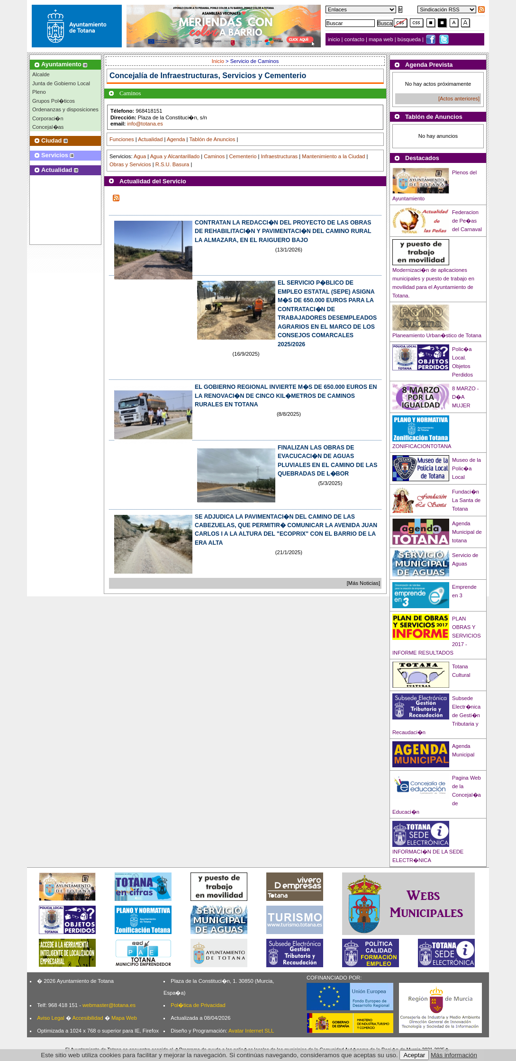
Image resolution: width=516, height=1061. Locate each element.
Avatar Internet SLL (251, 1031)
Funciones (121, 139)
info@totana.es (145, 123)
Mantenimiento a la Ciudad (333, 156)
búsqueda (410, 39)
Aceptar (414, 1055)
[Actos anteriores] (459, 98)
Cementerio (243, 156)
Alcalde (41, 74)
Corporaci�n (47, 118)
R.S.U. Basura (172, 164)
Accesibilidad (87, 1018)
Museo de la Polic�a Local (466, 468)
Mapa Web (124, 1018)
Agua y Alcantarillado (174, 156)
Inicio (219, 61)
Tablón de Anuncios (212, 139)
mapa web (382, 39)
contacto (354, 39)
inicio (335, 39)
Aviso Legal (50, 1018)
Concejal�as (47, 127)
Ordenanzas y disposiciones (65, 109)
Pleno (39, 92)
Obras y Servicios (130, 164)
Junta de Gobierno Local (61, 83)
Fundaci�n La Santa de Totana (466, 500)
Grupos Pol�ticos (53, 101)
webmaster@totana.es (109, 1005)
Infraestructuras (279, 156)
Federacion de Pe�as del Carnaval (467, 220)
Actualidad (150, 139)
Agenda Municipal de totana (467, 532)
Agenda (176, 139)
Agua (140, 156)
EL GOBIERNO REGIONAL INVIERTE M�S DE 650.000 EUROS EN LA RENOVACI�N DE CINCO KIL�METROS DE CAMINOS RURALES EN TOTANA (286, 396)
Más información (454, 1055)
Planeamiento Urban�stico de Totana (436, 335)
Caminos (214, 156)
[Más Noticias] (363, 583)
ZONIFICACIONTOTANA (422, 446)
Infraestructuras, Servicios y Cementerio (234, 76)
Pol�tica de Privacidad (198, 1005)
